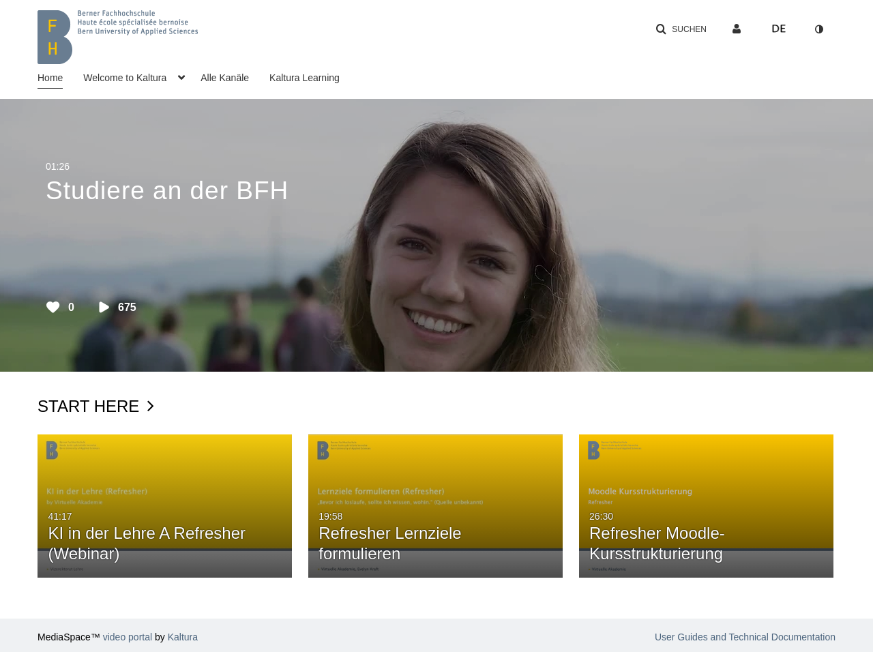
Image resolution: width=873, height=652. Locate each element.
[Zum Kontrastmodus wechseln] (818, 29)
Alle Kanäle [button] (225, 77)
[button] (681, 29)
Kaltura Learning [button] (304, 77)
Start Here (96, 406)
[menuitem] (60, 76)
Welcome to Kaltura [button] (124, 77)
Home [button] (50, 77)
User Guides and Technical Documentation (745, 637)
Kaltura (183, 637)
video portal (127, 637)
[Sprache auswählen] (779, 29)
